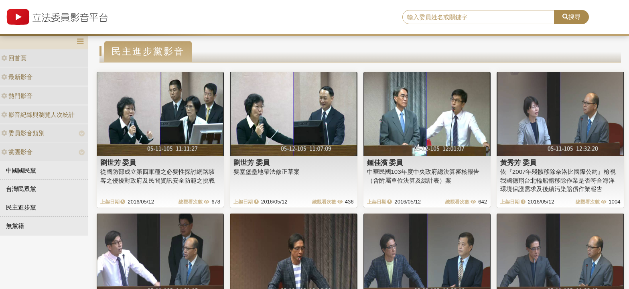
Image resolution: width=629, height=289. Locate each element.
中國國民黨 (21, 170)
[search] (478, 17)
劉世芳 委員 (118, 162)
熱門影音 (16, 95)
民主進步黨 (21, 207)
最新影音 (16, 76)
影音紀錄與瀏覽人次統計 (38, 114)
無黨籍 (15, 225)
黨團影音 (16, 152)
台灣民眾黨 (21, 188)
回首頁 (13, 58)
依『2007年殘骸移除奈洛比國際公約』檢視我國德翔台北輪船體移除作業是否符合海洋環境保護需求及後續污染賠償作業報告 (558, 180)
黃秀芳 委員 (518, 162)
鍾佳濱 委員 (385, 162)
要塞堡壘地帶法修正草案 (266, 171)
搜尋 (571, 16)
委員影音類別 (23, 133)
